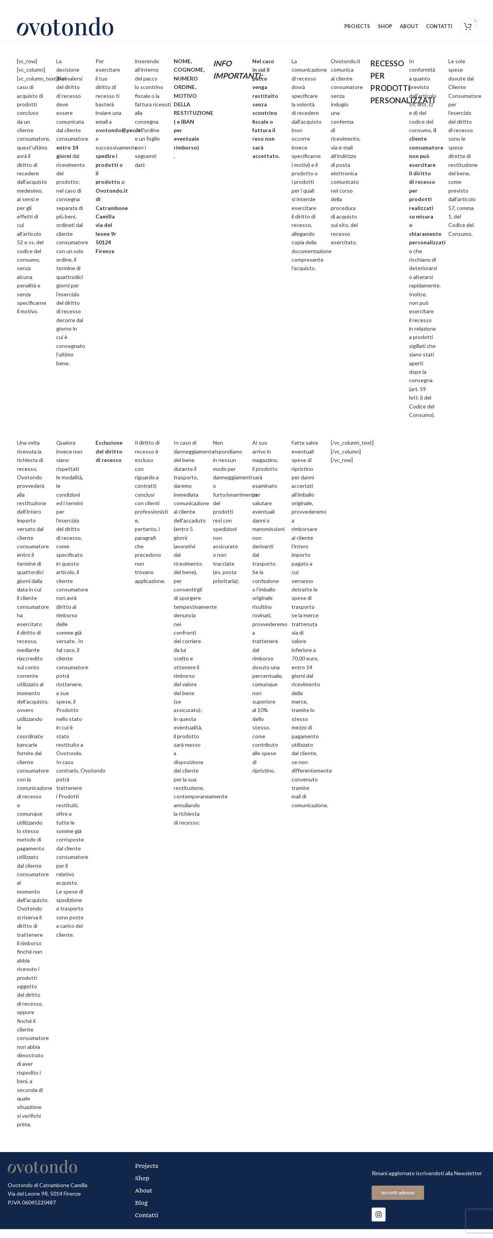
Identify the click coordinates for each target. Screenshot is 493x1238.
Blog (143, 1211)
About (145, 1199)
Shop (144, 1187)
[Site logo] (65, 30)
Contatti (148, 1224)
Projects (148, 1174)
